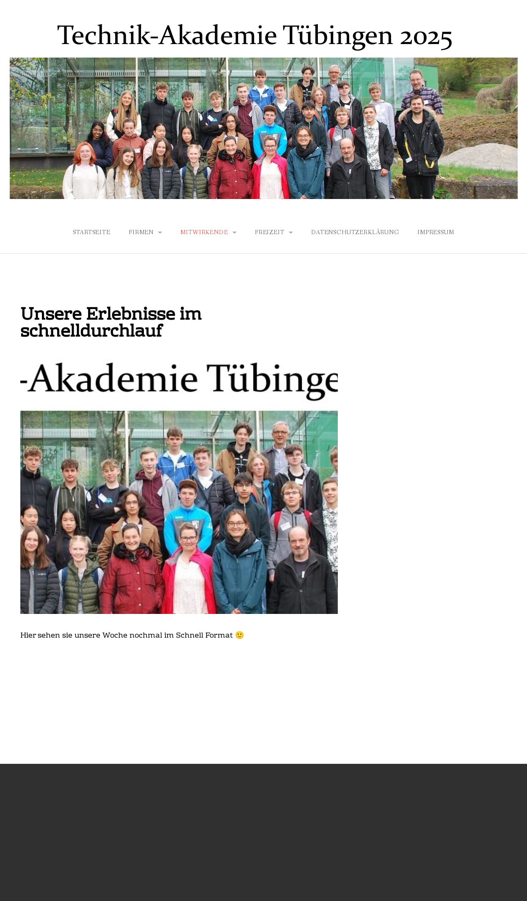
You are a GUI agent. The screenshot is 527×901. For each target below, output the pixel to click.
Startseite (91, 232)
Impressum (435, 232)
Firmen (141, 232)
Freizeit (269, 232)
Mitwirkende (204, 232)
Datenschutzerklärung (355, 232)
